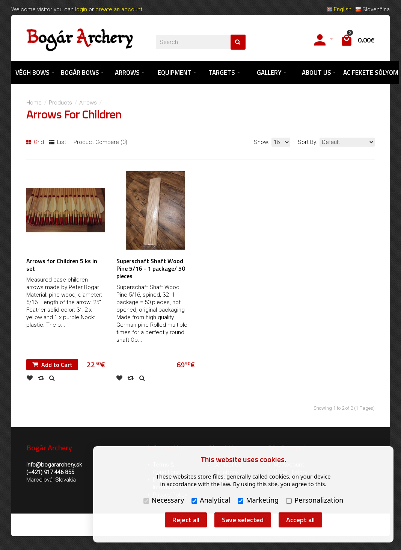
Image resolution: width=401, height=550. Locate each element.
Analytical (210, 500)
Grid (35, 142)
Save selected (243, 520)
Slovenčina (372, 9)
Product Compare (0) (100, 142)
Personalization (314, 500)
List (57, 142)
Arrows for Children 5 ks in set (61, 264)
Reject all (185, 520)
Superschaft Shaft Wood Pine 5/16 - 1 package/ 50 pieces (150, 268)
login (81, 9)
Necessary (163, 500)
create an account (118, 9)
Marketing (258, 500)
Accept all (300, 520)
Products (60, 102)
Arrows (88, 102)
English (339, 9)
